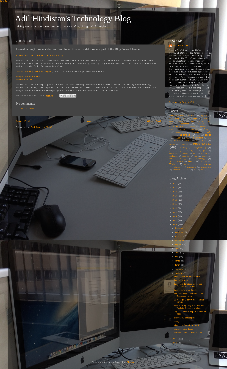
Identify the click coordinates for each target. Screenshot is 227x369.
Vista (172, 164)
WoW (195, 170)
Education (184, 124)
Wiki (196, 164)
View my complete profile (182, 102)
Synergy (183, 159)
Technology (199, 159)
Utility (204, 162)
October (179, 236)
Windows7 (177, 170)
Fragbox (194, 129)
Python (193, 151)
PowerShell (202, 143)
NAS (209, 138)
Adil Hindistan (180, 46)
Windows (207, 165)
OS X (204, 141)
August (178, 245)
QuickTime (173, 153)
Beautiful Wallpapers (184, 318)
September (180, 241)
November (179, 232)
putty (182, 151)
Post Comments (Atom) (41, 127)
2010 (175, 208)
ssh (170, 159)
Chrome (192, 121)
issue (208, 135)
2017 (175, 184)
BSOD (205, 118)
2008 (175, 217)
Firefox (192, 126)
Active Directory (176, 116)
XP (202, 170)
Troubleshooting (176, 162)
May (177, 257)
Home (89, 121)
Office (176, 141)
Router (185, 153)
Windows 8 (191, 167)
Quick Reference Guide (185, 290)
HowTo (208, 132)
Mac (187, 138)
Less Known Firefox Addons (187, 277)
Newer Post (23, 121)
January (179, 273)
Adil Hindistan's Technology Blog (73, 18)
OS (197, 141)
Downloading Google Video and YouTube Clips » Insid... (189, 307)
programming (200, 148)
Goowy (176, 322)
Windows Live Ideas (183, 329)
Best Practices (177, 119)
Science (204, 154)
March (178, 265)
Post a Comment (28, 109)
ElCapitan (202, 124)
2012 (175, 200)
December (179, 228)
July (177, 249)
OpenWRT (188, 141)
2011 (175, 204)
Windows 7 (178, 167)
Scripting (173, 156)
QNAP (204, 151)
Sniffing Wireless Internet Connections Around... (188, 285)
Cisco (202, 121)
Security (185, 156)
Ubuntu (191, 162)
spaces (204, 156)
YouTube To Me (24, 79)
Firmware (203, 126)
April (178, 261)
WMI (188, 170)
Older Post (154, 121)
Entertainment (176, 127)
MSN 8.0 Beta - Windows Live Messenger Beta (188, 295)
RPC (194, 153)
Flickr (182, 129)
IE (174, 135)
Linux (178, 138)
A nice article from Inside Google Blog (39, 55)
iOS (199, 135)
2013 (175, 196)
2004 (175, 343)
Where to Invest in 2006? (187, 325)
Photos (172, 144)
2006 (175, 225)
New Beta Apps (181, 280)
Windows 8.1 (206, 167)
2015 (175, 188)
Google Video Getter (28, 76)
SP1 (195, 156)
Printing (183, 148)
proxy (171, 151)
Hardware (195, 132)
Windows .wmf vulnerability (188, 333)
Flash (171, 129)
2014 (175, 192)
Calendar (181, 121)
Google (3, 1)
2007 (175, 221)
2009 (175, 212)
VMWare (186, 164)
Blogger (194, 119)
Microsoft (198, 138)
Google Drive (181, 132)
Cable (171, 121)
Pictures (184, 144)
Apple (204, 116)
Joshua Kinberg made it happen (34, 71)
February (179, 269)
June (177, 253)
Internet (185, 135)
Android (192, 116)
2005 (175, 339)
